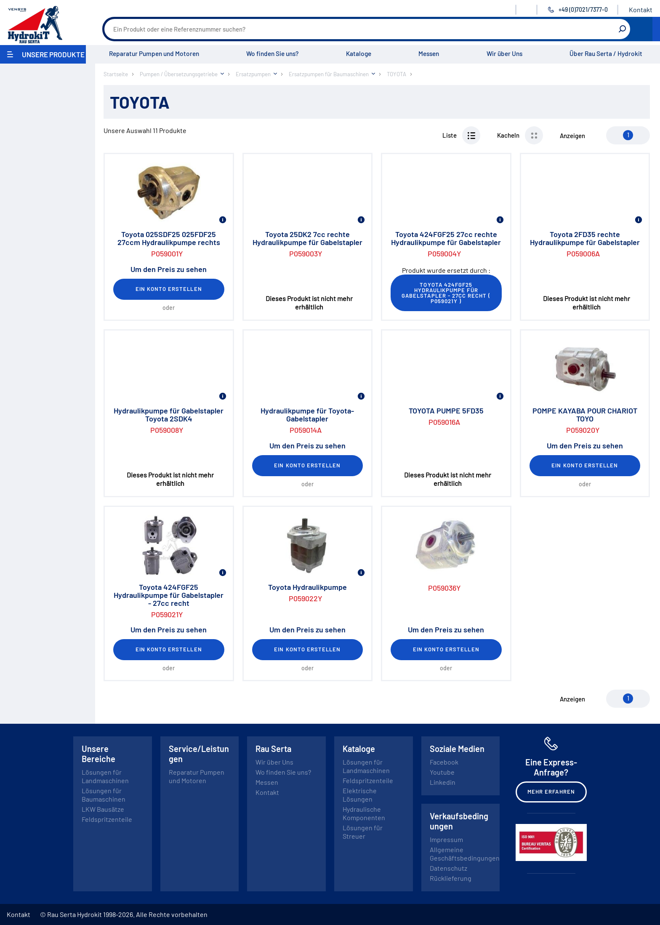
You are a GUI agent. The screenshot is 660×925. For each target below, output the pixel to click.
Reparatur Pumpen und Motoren (154, 53)
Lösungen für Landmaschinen (105, 776)
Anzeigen (572, 135)
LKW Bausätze (103, 809)
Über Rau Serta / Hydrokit (606, 53)
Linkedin (442, 782)
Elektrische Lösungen (360, 794)
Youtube (442, 772)
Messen (428, 53)
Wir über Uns (504, 53)
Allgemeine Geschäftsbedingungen (465, 853)
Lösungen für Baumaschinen (103, 794)
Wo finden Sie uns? (272, 53)
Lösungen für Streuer (363, 832)
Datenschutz (448, 868)
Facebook (444, 762)
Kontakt (640, 9)
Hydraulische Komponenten (364, 813)
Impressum (446, 839)
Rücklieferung (450, 878)
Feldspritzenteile (107, 819)
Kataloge (358, 53)
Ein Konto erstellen (169, 288)
